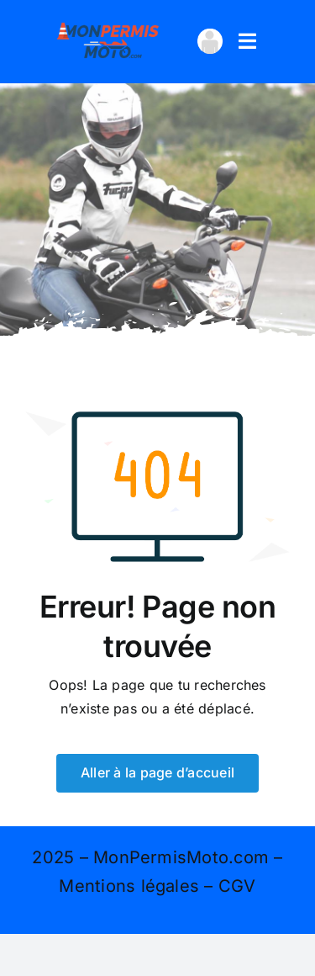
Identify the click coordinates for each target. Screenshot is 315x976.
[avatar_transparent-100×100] (210, 35)
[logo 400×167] (108, 23)
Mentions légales (129, 886)
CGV (237, 886)
